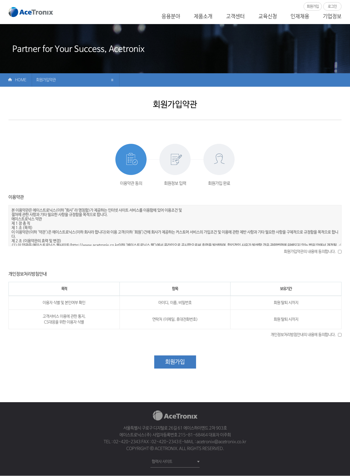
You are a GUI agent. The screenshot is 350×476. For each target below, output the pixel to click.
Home (20, 80)
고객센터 (235, 17)
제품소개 (203, 17)
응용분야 (171, 17)
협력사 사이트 (162, 462)
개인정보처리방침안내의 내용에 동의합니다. (303, 335)
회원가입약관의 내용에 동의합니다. (310, 252)
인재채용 (300, 17)
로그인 (332, 6)
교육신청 (267, 17)
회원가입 (312, 6)
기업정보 (332, 17)
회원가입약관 (46, 80)
